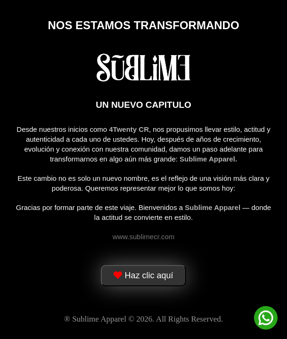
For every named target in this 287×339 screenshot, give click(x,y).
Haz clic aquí (143, 275)
